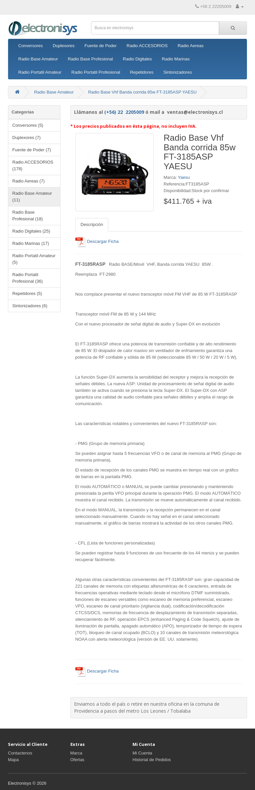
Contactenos (20, 753)
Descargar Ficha (97, 241)
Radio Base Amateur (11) (32, 196)
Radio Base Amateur (38, 58)
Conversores (30, 45)
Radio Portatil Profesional (95, 72)
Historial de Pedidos (151, 759)
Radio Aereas (191, 45)
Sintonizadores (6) (29, 305)
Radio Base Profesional (90, 58)
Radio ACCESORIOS (147, 45)
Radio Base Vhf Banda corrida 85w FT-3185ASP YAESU (142, 92)
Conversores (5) (27, 125)
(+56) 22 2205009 (124, 112)
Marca (76, 753)
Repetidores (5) (27, 293)
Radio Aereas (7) (28, 181)
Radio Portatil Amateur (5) (33, 259)
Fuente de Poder (100, 45)
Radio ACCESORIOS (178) (32, 165)
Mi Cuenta (142, 753)
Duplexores (64, 45)
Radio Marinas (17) (30, 243)
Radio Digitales (137, 58)
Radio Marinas (176, 58)
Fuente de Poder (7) (31, 149)
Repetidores (141, 72)
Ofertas (77, 759)
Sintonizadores (177, 72)
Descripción (92, 224)
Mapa (13, 759)
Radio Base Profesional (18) (27, 215)
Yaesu (184, 177)
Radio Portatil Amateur (39, 72)
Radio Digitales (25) (31, 231)
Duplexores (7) (26, 137)
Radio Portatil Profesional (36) (27, 278)
